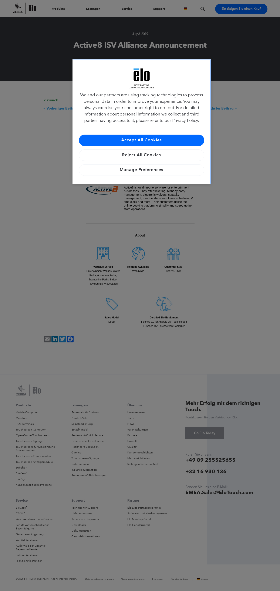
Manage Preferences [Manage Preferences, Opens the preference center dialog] (141, 170)
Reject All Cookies (141, 155)
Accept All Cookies (141, 140)
